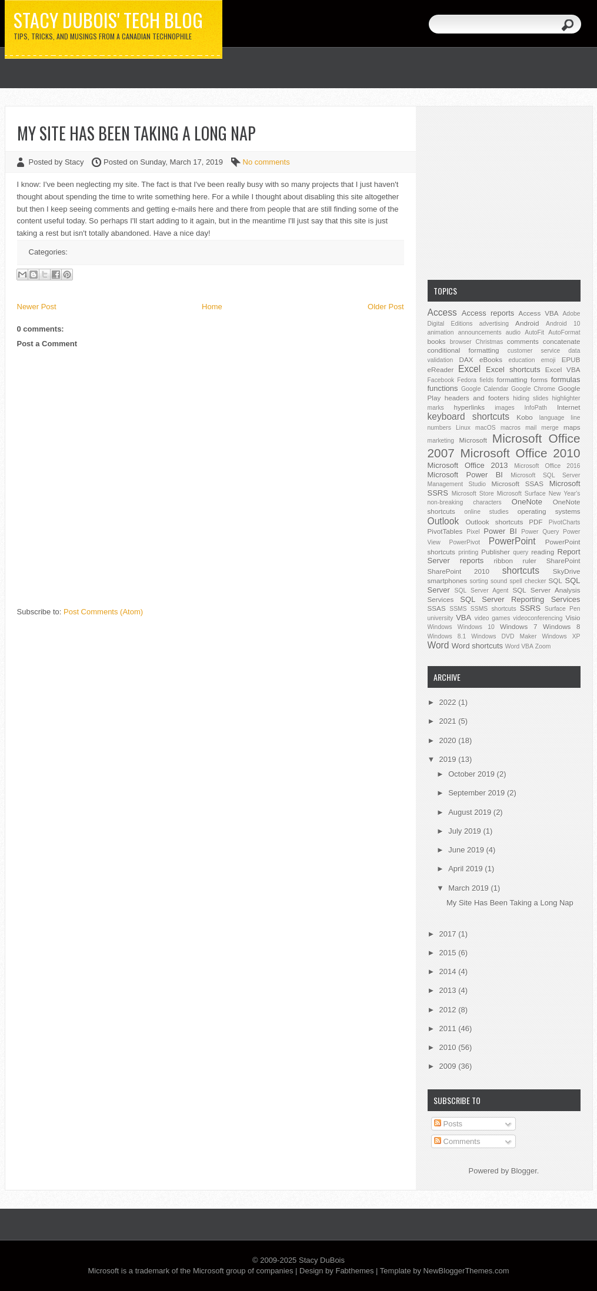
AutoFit (534, 332)
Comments (457, 1141)
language (552, 417)
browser (461, 342)
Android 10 (563, 323)
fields (486, 380)
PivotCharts (565, 522)
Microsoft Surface (521, 493)
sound (499, 581)
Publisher (495, 552)
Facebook (441, 380)
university (440, 618)
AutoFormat (564, 332)
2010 (449, 1047)
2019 (449, 759)
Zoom (543, 646)
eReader (441, 369)
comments (523, 341)
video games (493, 618)
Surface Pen (562, 609)
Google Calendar (484, 389)
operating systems (549, 511)
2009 (449, 1066)
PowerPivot (465, 542)
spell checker (527, 581)
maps (572, 427)
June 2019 (467, 849)
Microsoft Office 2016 (547, 466)
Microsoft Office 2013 (468, 465)
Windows (440, 627)
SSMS (457, 609)
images (505, 407)
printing (468, 552)
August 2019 (470, 812)
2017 (449, 933)
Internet (569, 407)
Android (527, 323)
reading (542, 552)
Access (442, 312)
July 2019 (465, 831)
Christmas (489, 342)
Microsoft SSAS (517, 483)
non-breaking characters (465, 502)
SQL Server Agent (482, 590)
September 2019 (477, 792)
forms (539, 379)
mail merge (542, 427)
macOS (485, 427)
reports (471, 560)
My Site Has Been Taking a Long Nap (136, 133)
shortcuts (520, 571)
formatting (512, 379)
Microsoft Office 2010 (521, 453)
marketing (441, 440)
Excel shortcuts (513, 369)
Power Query (540, 532)
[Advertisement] (504, 191)
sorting (479, 581)
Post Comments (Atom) (103, 611)
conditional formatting (463, 350)
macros (511, 427)
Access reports (488, 313)
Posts (448, 1123)
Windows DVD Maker (503, 636)
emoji (548, 360)
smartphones (448, 580)
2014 (449, 971)
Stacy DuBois (322, 1260)
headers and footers (477, 398)
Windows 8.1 (447, 636)
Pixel (473, 532)
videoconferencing (537, 618)
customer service (534, 350)
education (522, 360)
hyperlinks (469, 407)
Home (212, 306)
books (437, 341)
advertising (494, 323)
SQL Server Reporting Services (520, 599)
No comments (266, 162)
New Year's (565, 493)
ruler (529, 560)
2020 (449, 740)
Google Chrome (533, 389)
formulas (566, 379)
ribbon (503, 560)
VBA (463, 617)
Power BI (499, 531)
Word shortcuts (477, 645)
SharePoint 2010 (459, 571)
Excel (469, 369)
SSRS (530, 608)
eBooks (490, 359)
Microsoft (473, 440)
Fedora (466, 380)
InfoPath (535, 407)
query (520, 552)
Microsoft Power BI (465, 474)
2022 (449, 702)
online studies (486, 512)
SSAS (437, 608)
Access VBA (539, 313)
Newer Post (36, 306)
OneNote (527, 501)
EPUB (571, 359)
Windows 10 (476, 627)
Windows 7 (518, 626)
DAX (466, 359)
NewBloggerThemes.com (466, 1270)
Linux (463, 427)
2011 (449, 1028)
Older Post (385, 306)
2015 (449, 952)
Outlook (443, 521)
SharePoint (563, 560)
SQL (555, 580)
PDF (535, 522)
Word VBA (519, 646)
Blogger (524, 1170)
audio (513, 332)
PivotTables (445, 531)
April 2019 (466, 868)
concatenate (562, 341)
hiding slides (530, 398)
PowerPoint (512, 541)
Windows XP (561, 636)
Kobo (524, 417)
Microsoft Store (473, 493)
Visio (572, 617)
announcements (480, 332)
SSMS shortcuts (493, 609)
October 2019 (472, 774)
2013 (449, 990)
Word (438, 645)
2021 (449, 721)
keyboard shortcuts (469, 417)
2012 (449, 1009)
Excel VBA (563, 369)
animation (441, 332)
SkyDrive (567, 571)
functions (443, 388)
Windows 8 (561, 626)
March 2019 (469, 888)
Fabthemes (354, 1270)
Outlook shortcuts (494, 522)
